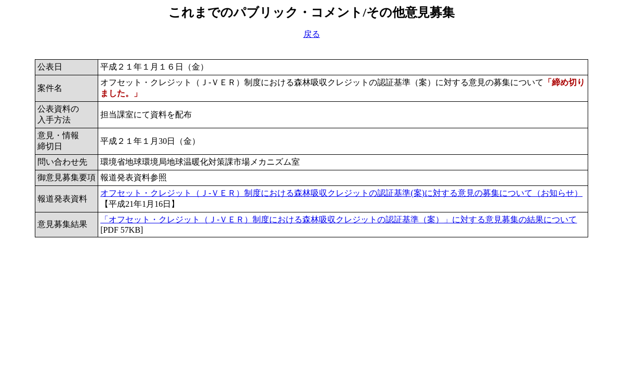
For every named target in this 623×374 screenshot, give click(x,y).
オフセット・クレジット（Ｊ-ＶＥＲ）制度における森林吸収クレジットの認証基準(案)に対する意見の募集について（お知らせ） (341, 193)
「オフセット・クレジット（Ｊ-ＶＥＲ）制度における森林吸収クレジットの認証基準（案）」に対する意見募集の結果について (338, 219)
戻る (311, 34)
